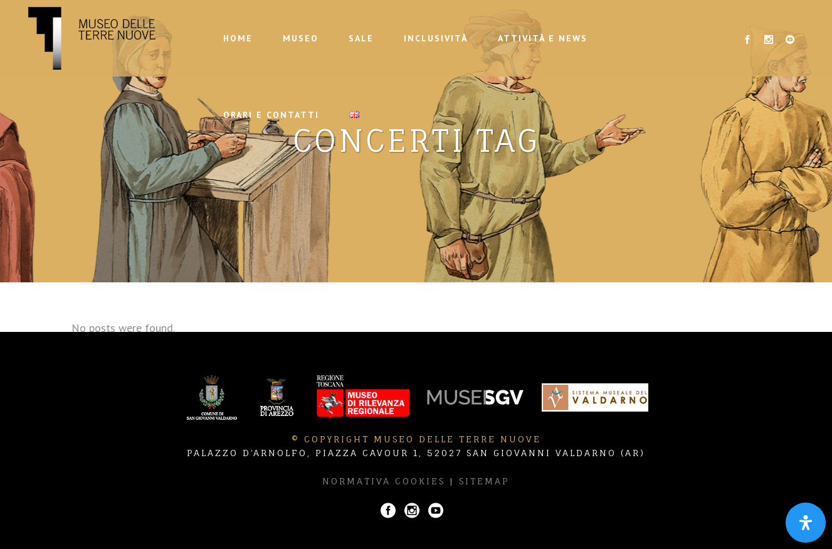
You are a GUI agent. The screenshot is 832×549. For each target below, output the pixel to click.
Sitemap (484, 481)
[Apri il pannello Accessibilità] (806, 523)
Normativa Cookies (383, 481)
